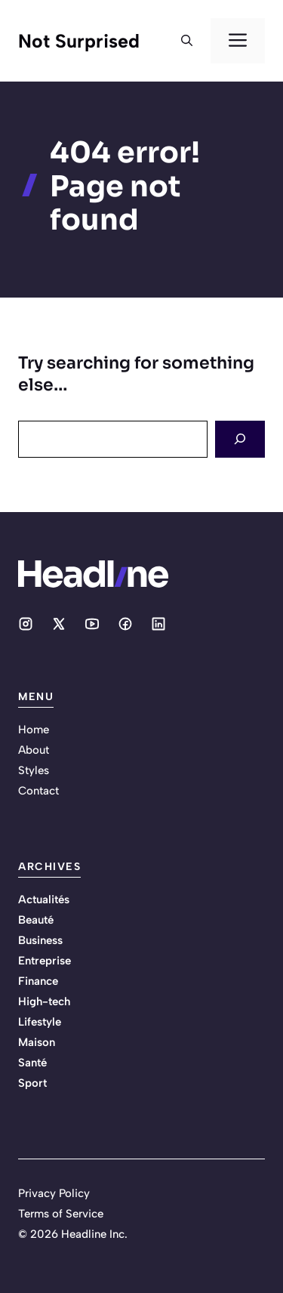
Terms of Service (60, 1213)
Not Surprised (79, 40)
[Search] (240, 439)
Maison (36, 1042)
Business (40, 940)
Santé (32, 1062)
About (33, 750)
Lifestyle (39, 1022)
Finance (38, 981)
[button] (187, 40)
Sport (32, 1083)
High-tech (44, 1001)
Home (33, 729)
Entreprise (44, 960)
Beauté (36, 920)
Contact (38, 791)
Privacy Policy (54, 1193)
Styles (33, 770)
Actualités (43, 899)
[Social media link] (25, 623)
